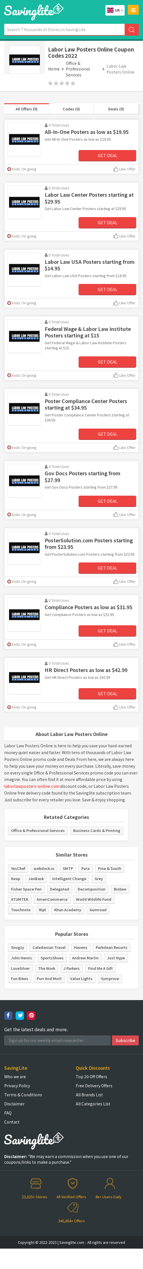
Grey (99, 878)
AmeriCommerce (52, 899)
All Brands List (89, 1094)
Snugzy (17, 947)
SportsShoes (52, 957)
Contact (12, 1122)
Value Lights (81, 978)
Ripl (42, 909)
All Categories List (93, 1104)
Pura (85, 868)
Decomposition (91, 889)
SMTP (68, 868)
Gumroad (98, 909)
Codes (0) (71, 109)
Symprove (110, 978)
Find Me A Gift (100, 968)
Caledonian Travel (49, 947)
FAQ (8, 1113)
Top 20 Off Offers (91, 1076)
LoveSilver (20, 968)
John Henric (21, 957)
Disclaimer (14, 1104)
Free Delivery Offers (94, 1085)
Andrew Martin (85, 957)
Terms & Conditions (23, 1094)
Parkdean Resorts (111, 947)
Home (54, 69)
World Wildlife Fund (93, 899)
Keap (15, 878)
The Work (46, 968)
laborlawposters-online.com (31, 786)
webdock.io (44, 868)
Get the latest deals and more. (36, 1029)
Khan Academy (67, 909)
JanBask (36, 878)
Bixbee (120, 889)
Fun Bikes (19, 978)
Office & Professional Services (78, 69)
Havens (80, 947)
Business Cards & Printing (96, 830)
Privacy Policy (17, 1085)
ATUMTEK (19, 899)
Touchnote (21, 909)
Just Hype (116, 957)
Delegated (59, 889)
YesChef (18, 868)
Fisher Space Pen (26, 889)
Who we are (15, 1076)
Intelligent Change (69, 878)
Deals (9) (116, 109)
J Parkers (72, 968)
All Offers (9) (27, 109)
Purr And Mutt (49, 978)
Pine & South (109, 868)
